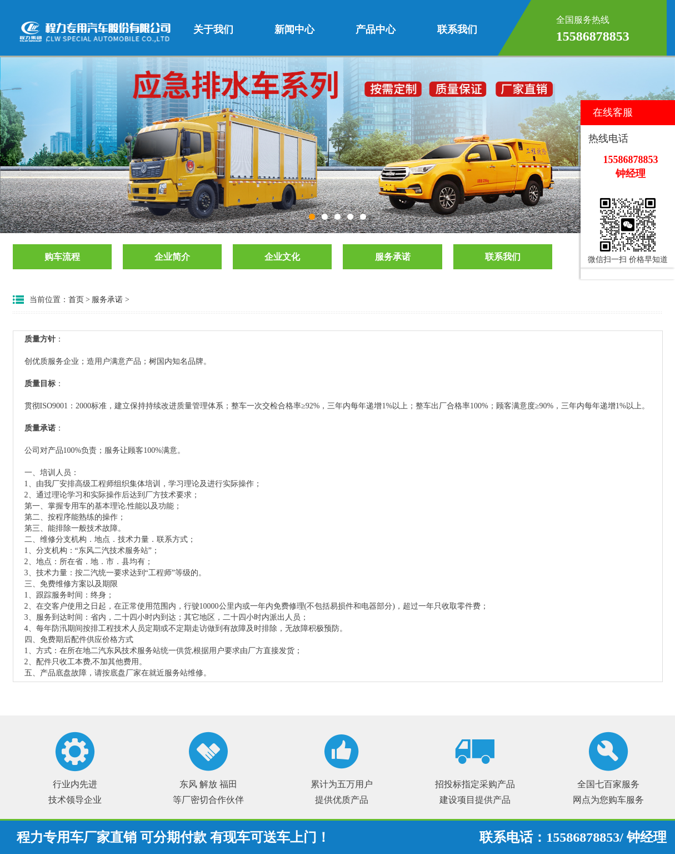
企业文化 (282, 256)
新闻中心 (294, 29)
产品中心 (376, 29)
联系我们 (457, 29)
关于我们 (213, 29)
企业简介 (172, 256)
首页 (76, 299)
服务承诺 (393, 256)
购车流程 (62, 256)
